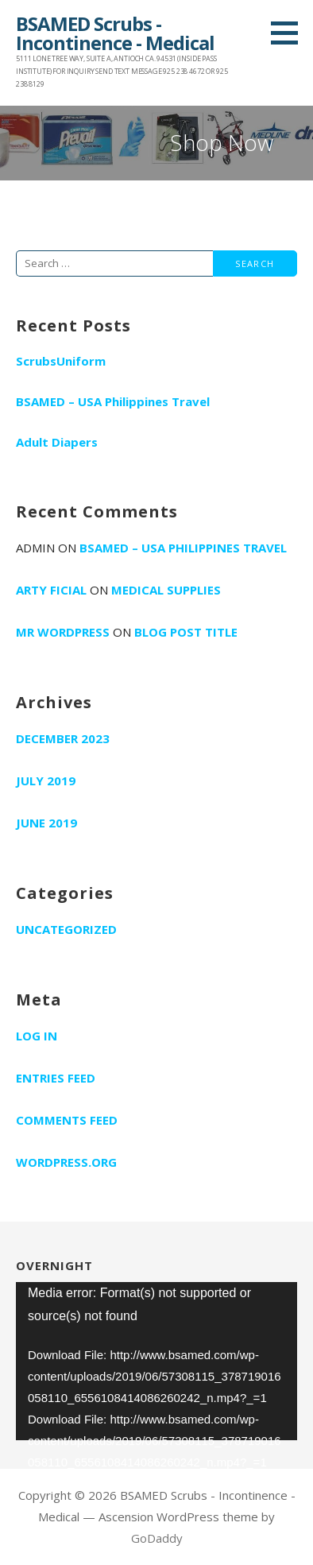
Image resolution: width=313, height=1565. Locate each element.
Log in (36, 1036)
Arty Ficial (51, 590)
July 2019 (45, 780)
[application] (156, 1361)
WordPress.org (66, 1162)
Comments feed (67, 1120)
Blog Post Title (186, 632)
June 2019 (46, 823)
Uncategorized (66, 929)
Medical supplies (166, 590)
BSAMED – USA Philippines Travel (113, 401)
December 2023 (63, 738)
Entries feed (55, 1078)
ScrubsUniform (61, 361)
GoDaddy (157, 1538)
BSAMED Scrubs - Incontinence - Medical (115, 33)
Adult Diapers (57, 442)
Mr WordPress (63, 632)
